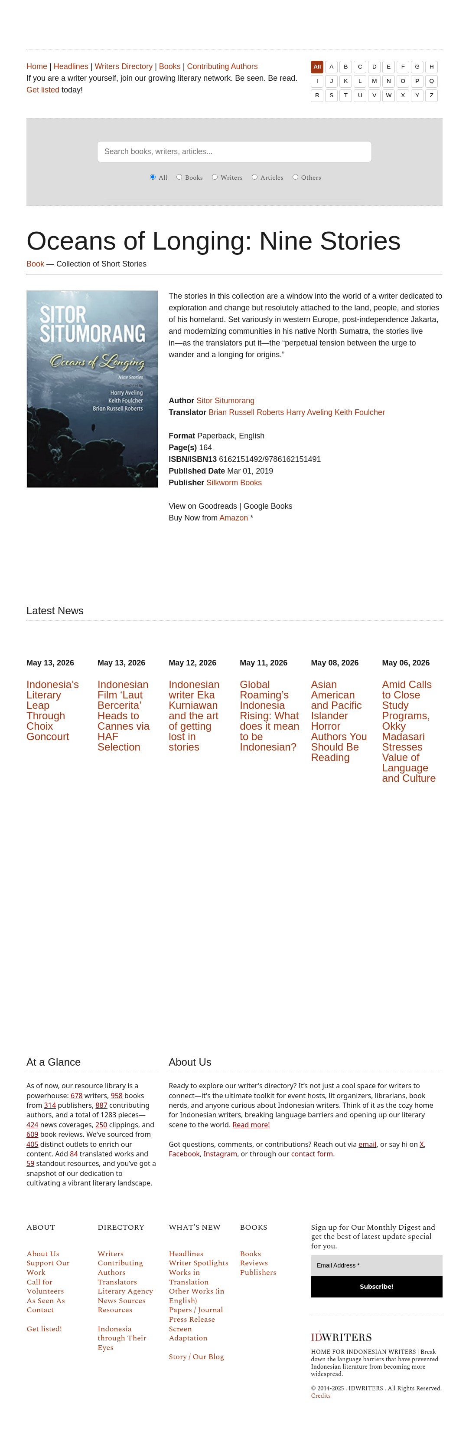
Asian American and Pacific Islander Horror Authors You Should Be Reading (339, 720)
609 (32, 1134)
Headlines (71, 66)
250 (101, 1124)
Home (36, 66)
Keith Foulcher (360, 412)
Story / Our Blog (196, 1357)
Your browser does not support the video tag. (234, 918)
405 (32, 1144)
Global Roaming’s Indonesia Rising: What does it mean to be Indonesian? (269, 715)
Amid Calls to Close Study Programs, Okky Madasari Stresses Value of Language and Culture (409, 731)
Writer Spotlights (198, 1263)
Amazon (233, 518)
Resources (115, 1310)
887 (101, 1105)
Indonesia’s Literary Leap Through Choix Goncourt (52, 710)
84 (74, 1154)
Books (170, 66)
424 (32, 1124)
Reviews (254, 1263)
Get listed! (44, 1329)
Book (35, 264)
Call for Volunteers (45, 1286)
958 (116, 1095)
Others (307, 178)
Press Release (192, 1319)
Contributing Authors (222, 66)
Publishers (258, 1272)
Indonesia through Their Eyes (122, 1338)
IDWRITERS (247, 19)
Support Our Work (48, 1267)
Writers (227, 178)
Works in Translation (188, 1277)
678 (76, 1095)
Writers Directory (123, 66)
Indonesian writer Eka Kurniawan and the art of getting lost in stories (194, 715)
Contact (40, 1310)
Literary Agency (125, 1291)
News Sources (122, 1301)
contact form (312, 1154)
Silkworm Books (234, 482)
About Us (42, 1254)
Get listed (42, 90)
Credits (321, 1395)
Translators (117, 1282)
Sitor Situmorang (225, 400)
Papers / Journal (196, 1310)
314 (50, 1105)
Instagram (220, 1154)
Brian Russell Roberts (246, 412)
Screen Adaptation (188, 1333)
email (367, 1144)
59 (30, 1163)
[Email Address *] (377, 1265)
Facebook (184, 1154)
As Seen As (45, 1301)
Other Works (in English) (196, 1296)
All (317, 66)
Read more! (251, 1124)
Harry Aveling (309, 412)
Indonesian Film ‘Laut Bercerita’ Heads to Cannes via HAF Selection (124, 715)
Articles (267, 178)
